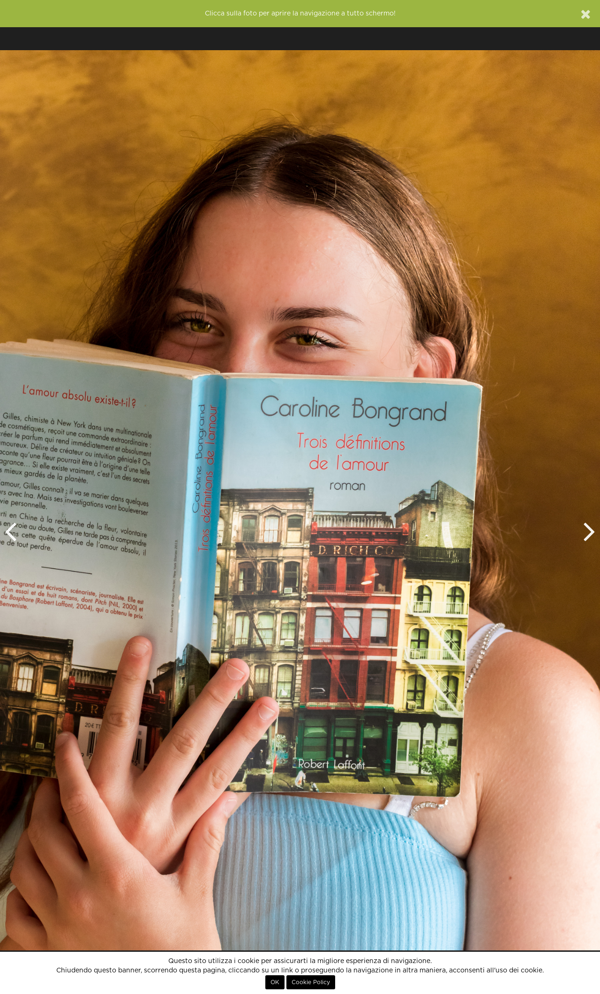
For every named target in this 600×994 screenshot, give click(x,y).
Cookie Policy (311, 982)
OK (274, 982)
